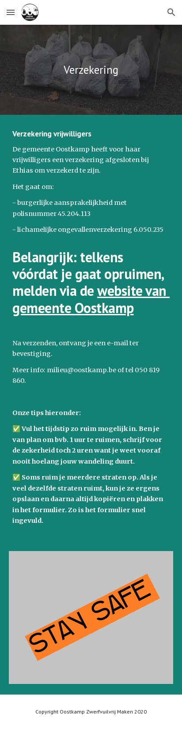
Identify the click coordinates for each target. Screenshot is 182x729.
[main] (91, 69)
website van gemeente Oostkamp (91, 299)
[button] (10, 12)
